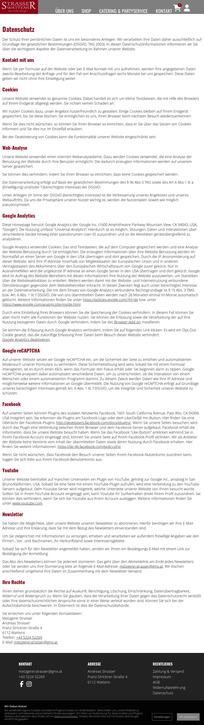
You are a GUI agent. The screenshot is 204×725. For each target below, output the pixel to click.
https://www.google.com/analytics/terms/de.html (41, 310)
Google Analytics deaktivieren (26, 345)
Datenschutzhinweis (66, 716)
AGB (156, 688)
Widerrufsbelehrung (169, 693)
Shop (86, 10)
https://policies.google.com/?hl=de (110, 305)
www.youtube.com (27, 509)
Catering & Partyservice (123, 10)
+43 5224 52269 (29, 643)
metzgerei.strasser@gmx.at (141, 572)
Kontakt (164, 10)
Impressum (162, 682)
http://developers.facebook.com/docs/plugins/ (93, 428)
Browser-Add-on (127, 328)
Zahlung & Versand (168, 677)
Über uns (64, 10)
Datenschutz (163, 698)
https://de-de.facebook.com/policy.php (89, 452)
